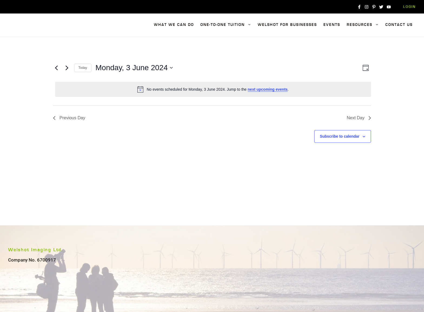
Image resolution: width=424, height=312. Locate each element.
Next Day (359, 118)
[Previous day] (56, 68)
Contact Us (399, 25)
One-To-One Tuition (227, 24)
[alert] (213, 89)
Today (82, 68)
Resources (364, 24)
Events (331, 25)
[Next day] (67, 68)
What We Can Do (174, 25)
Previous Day (69, 118)
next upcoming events (268, 89)
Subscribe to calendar (339, 136)
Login (409, 7)
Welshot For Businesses (287, 25)
